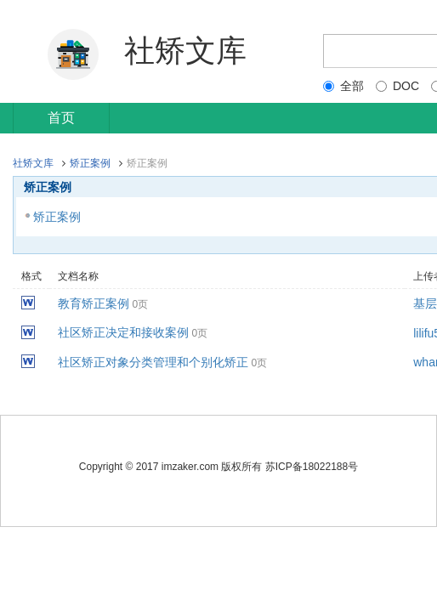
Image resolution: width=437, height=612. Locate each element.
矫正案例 (90, 163)
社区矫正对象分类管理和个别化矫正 (153, 362)
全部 (343, 86)
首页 (61, 117)
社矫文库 (33, 163)
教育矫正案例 (93, 303)
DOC (397, 86)
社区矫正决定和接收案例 (123, 332)
